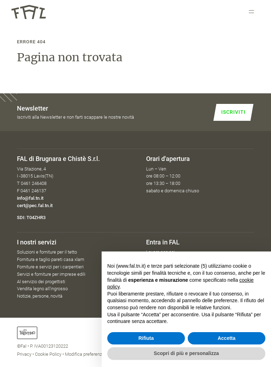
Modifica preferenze (84, 354)
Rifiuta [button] (146, 338)
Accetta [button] (227, 338)
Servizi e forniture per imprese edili (51, 274)
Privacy (24, 354)
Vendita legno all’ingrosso (42, 288)
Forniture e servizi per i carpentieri (50, 266)
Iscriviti (233, 112)
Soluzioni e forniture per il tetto (47, 252)
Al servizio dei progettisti (41, 281)
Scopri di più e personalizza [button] (186, 353)
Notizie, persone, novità (39, 296)
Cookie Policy (48, 354)
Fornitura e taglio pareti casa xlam (50, 259)
